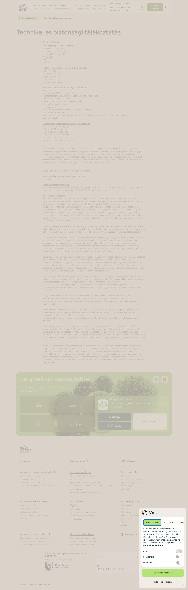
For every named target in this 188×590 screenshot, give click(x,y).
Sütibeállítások (152, 523)
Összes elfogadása (163, 572)
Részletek (168, 523)
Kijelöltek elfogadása (163, 582)
